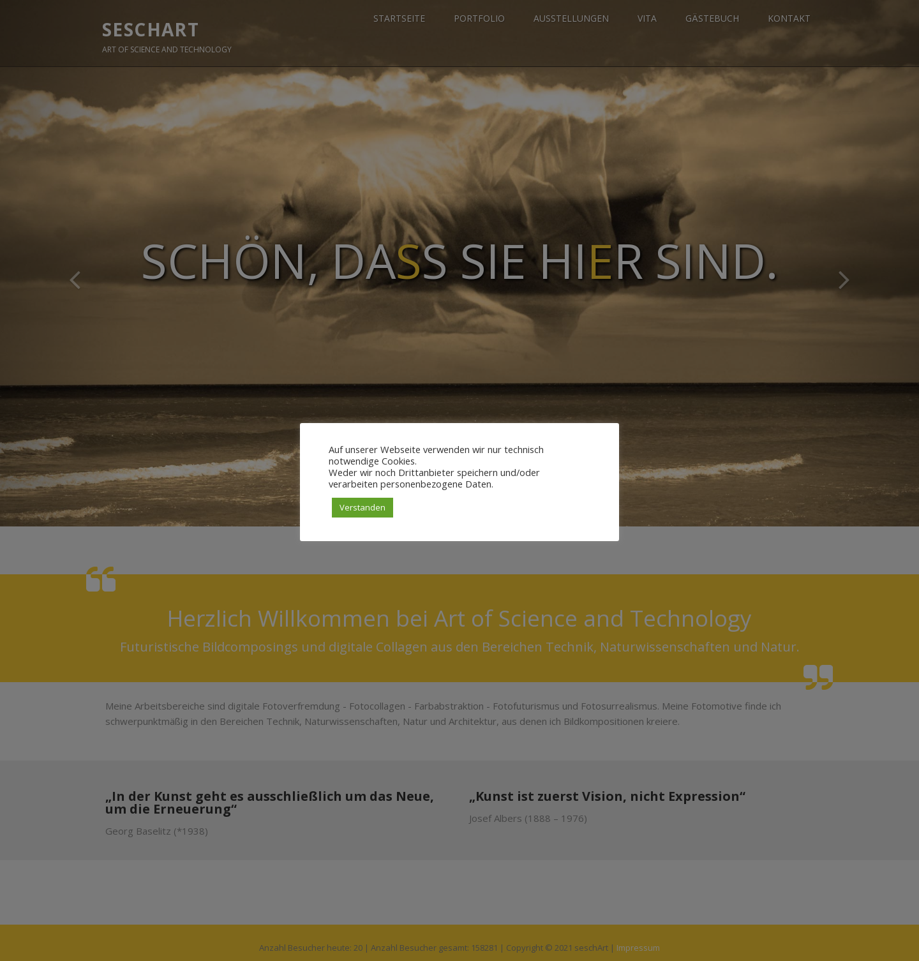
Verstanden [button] (362, 507)
